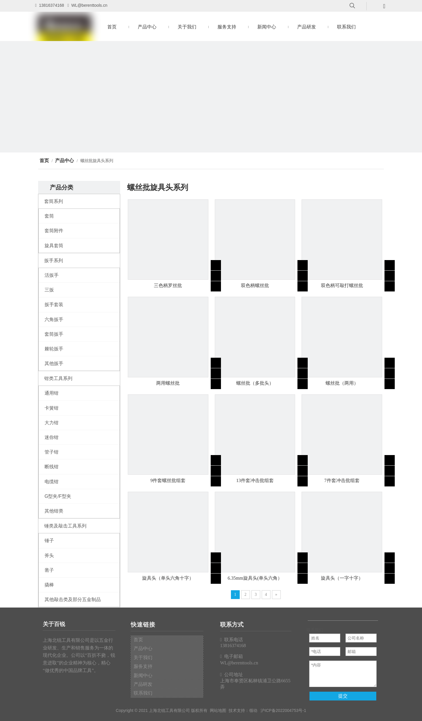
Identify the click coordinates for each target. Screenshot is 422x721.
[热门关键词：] (352, 6)
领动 (253, 710)
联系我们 (143, 693)
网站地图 (218, 710)
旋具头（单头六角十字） (168, 578)
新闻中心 (143, 675)
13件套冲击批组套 (255, 480)
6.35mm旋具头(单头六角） (255, 578)
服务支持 (143, 666)
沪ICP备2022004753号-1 (283, 710)
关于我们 (143, 657)
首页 (138, 639)
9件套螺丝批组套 (168, 480)
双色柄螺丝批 (255, 285)
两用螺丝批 (168, 383)
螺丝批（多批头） (255, 383)
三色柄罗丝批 (168, 285)
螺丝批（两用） (342, 383)
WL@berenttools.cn (89, 5)
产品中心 (143, 648)
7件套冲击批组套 (342, 480)
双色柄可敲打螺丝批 (342, 285)
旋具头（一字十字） (342, 578)
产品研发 (143, 684)
